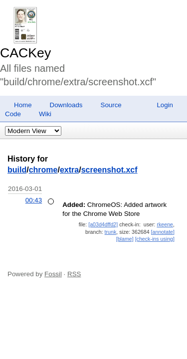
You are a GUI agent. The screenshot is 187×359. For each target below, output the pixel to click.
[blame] (125, 239)
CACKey (25, 52)
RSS (74, 274)
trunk (111, 232)
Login (165, 105)
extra (69, 170)
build (16, 170)
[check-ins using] (155, 239)
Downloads (66, 105)
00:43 (33, 200)
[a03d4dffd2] (103, 224)
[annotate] (163, 232)
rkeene (165, 224)
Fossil (53, 274)
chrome (43, 170)
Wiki (45, 114)
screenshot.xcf (109, 170)
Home (23, 105)
